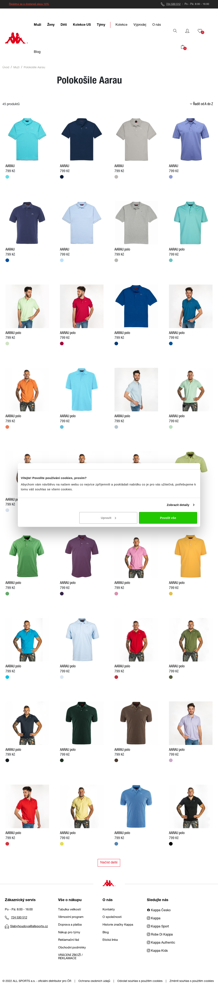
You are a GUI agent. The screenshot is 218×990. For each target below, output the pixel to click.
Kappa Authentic (161, 943)
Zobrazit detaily (178, 505)
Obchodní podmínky (72, 947)
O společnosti (112, 917)
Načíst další (109, 862)
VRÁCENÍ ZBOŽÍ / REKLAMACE (70, 957)
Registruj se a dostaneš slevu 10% (29, 4)
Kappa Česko (159, 910)
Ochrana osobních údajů (94, 981)
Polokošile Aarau (34, 67)
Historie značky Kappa (118, 924)
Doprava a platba (70, 924)
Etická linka (110, 940)
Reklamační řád (68, 940)
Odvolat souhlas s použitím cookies (139, 981)
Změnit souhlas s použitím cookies (192, 981)
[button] (187, 31)
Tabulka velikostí (69, 909)
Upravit (108, 517)
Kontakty (109, 909)
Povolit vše (168, 517)
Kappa (153, 918)
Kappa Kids (157, 951)
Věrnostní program (70, 917)
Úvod (5, 67)
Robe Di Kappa (160, 935)
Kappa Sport (158, 926)
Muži (16, 67)
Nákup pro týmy (69, 932)
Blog (106, 932)
